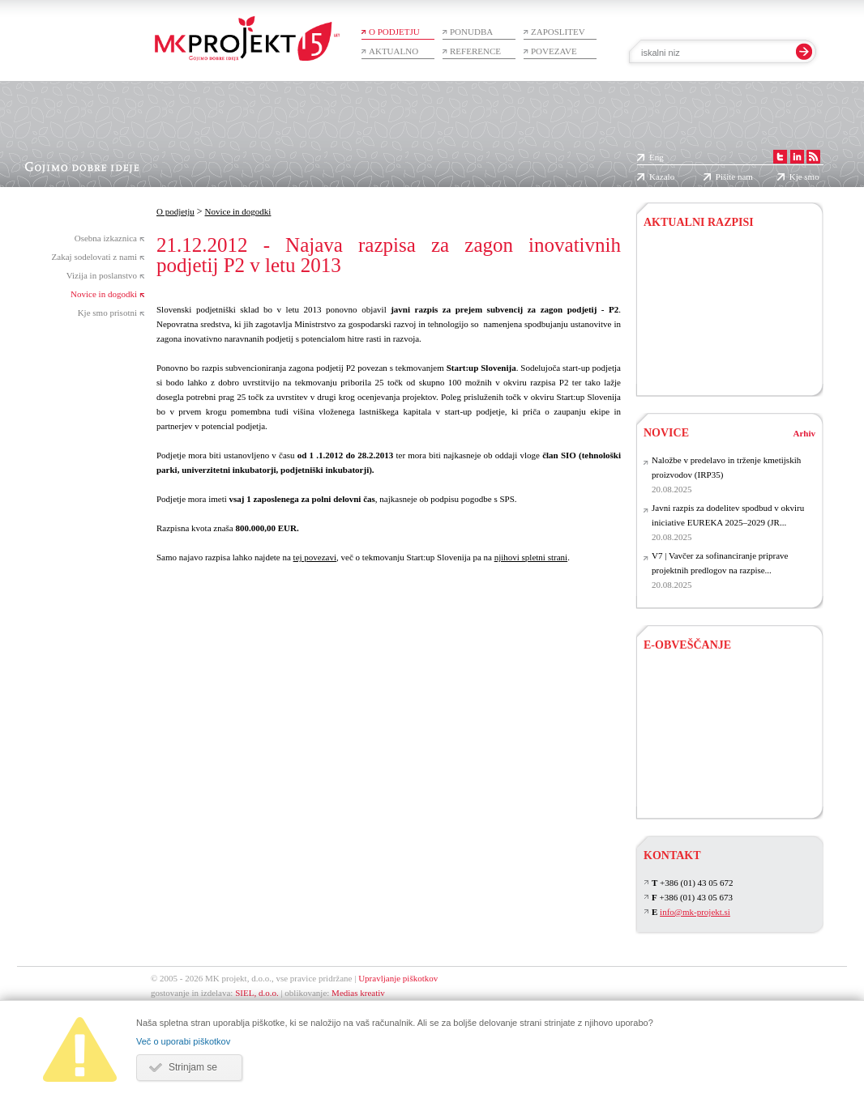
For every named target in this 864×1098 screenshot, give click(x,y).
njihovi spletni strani (530, 557)
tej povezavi (314, 557)
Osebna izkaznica (106, 238)
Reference (475, 51)
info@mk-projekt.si (695, 912)
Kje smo (804, 176)
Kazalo (661, 176)
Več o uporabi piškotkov (183, 1041)
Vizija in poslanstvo (101, 275)
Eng (656, 157)
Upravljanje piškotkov (398, 978)
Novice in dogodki (104, 294)
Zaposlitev (558, 31)
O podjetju (394, 31)
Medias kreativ (358, 993)
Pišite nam (734, 176)
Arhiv (804, 433)
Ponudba (471, 31)
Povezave (554, 51)
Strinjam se (193, 1067)
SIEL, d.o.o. (256, 993)
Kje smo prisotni (107, 312)
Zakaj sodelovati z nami (94, 257)
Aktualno (393, 51)
